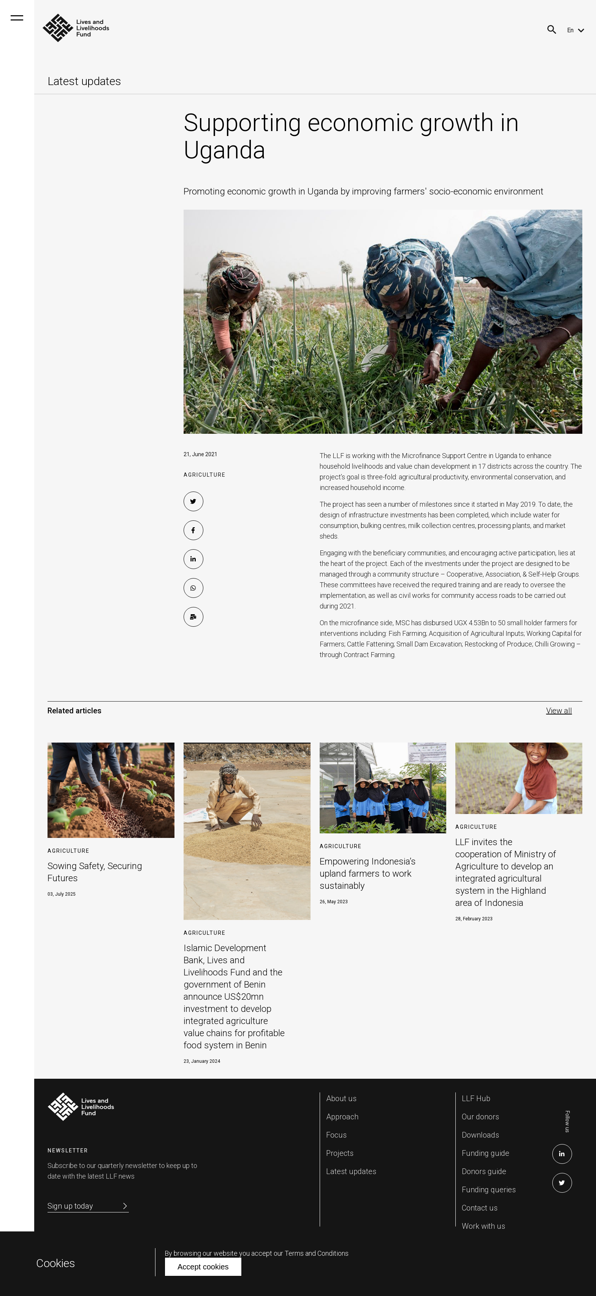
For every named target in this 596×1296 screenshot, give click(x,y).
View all (559, 710)
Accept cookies (203, 1267)
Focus (336, 1135)
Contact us (480, 1207)
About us (341, 1098)
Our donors (480, 1116)
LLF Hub (476, 1098)
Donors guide (484, 1171)
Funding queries (489, 1189)
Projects (339, 1153)
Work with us (483, 1226)
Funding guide (485, 1153)
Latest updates (351, 1171)
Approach (342, 1116)
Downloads (480, 1135)
